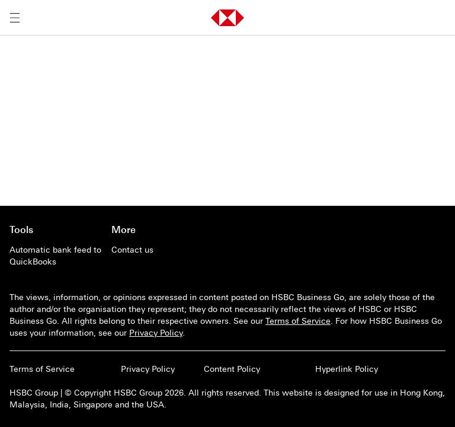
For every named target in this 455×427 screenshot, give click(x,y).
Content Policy (232, 369)
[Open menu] (14, 17)
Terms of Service (298, 321)
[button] (227, 17)
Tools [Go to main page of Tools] (21, 229)
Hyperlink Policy (346, 369)
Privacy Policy (155, 332)
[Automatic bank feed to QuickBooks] (55, 256)
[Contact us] (157, 250)
